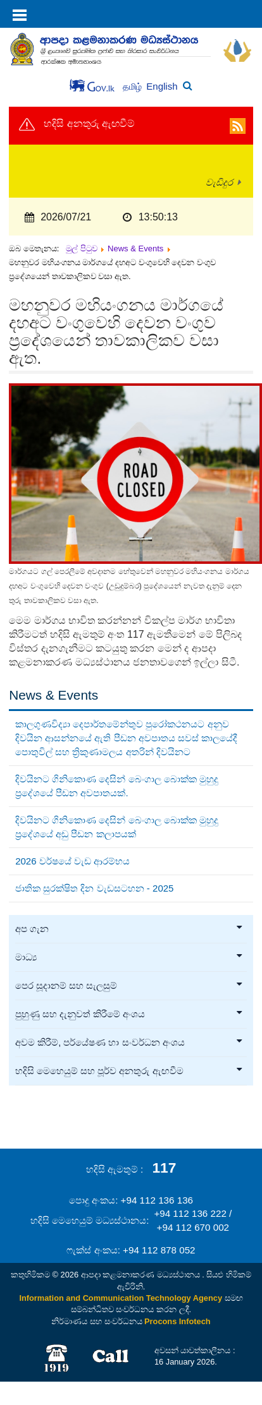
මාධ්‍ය (129, 957)
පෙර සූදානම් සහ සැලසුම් (129, 986)
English (161, 86)
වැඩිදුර (219, 182)
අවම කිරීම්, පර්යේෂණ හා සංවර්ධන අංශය (129, 1042)
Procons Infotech (177, 1321)
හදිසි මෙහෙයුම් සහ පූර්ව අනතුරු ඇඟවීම (129, 1071)
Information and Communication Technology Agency (120, 1298)
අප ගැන (129, 929)
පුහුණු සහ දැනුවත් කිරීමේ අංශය (129, 1014)
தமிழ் (133, 87)
